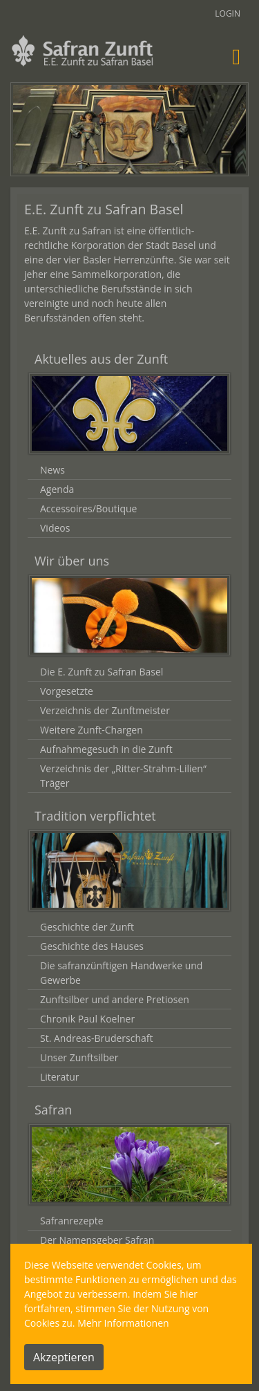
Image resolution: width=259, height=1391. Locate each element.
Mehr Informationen (123, 1322)
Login (227, 13)
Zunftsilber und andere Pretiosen (114, 999)
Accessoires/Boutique (88, 508)
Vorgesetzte (66, 691)
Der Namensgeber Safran (97, 1240)
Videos (55, 527)
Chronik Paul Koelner (87, 1018)
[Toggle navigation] (236, 56)
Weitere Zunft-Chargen (91, 729)
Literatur (59, 1076)
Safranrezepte (72, 1220)
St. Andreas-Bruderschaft (96, 1038)
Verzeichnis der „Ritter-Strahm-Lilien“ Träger (123, 776)
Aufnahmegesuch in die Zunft (106, 749)
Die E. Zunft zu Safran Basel (101, 671)
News (52, 469)
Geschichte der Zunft (87, 926)
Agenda (57, 489)
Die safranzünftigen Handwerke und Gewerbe (121, 973)
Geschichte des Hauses (92, 946)
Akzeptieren (64, 1357)
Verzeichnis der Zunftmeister (105, 710)
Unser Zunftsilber (79, 1057)
